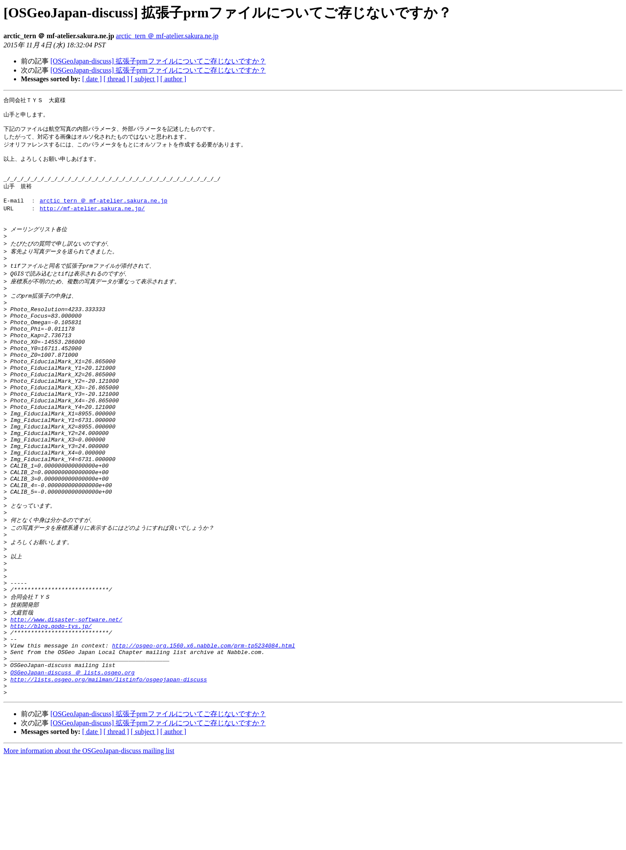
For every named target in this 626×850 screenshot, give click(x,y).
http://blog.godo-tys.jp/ (51, 705)
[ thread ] (116, 79)
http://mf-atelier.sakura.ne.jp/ (92, 221)
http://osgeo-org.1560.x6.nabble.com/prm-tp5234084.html (203, 729)
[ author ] (173, 79)
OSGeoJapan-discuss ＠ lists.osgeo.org (72, 760)
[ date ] (92, 79)
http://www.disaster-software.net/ (66, 697)
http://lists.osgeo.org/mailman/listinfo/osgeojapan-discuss (108, 768)
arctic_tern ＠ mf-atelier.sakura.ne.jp (167, 36)
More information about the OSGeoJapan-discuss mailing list (88, 842)
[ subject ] (145, 79)
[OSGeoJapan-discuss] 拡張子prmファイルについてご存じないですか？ (158, 61)
